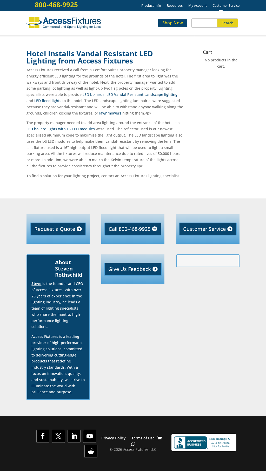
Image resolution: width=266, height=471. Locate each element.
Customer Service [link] (226, 6)
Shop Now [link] (172, 23)
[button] (227, 23)
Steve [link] (36, 283)
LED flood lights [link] (47, 100)
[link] (227, 11)
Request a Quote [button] (54, 228)
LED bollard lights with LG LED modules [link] (60, 128)
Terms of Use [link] (143, 438)
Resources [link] (175, 6)
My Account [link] (197, 6)
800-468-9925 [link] (56, 4)
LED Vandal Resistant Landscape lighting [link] (142, 94)
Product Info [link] (151, 6)
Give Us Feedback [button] (129, 269)
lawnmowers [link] (109, 113)
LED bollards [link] (93, 94)
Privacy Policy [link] (113, 438)
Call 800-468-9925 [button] (129, 228)
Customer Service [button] (204, 228)
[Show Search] (133, 444)
